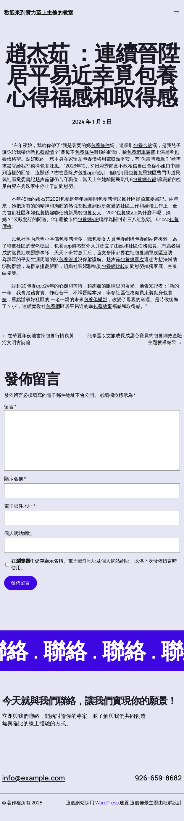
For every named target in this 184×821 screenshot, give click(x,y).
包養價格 (92, 159)
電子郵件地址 (19, 506)
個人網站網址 (18, 533)
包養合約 (142, 145)
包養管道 (68, 259)
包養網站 (144, 239)
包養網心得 (144, 179)
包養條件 (100, 145)
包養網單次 (146, 252)
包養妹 (47, 165)
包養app (86, 172)
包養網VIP (127, 212)
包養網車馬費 (141, 152)
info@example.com (33, 777)
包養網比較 (113, 266)
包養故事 (102, 306)
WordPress (107, 802)
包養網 (67, 199)
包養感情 (44, 152)
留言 (10, 406)
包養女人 (92, 212)
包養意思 (137, 172)
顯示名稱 (15, 478)
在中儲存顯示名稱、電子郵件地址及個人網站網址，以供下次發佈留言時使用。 (94, 564)
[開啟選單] (176, 12)
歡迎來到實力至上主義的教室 (38, 12)
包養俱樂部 (95, 299)
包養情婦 (44, 212)
